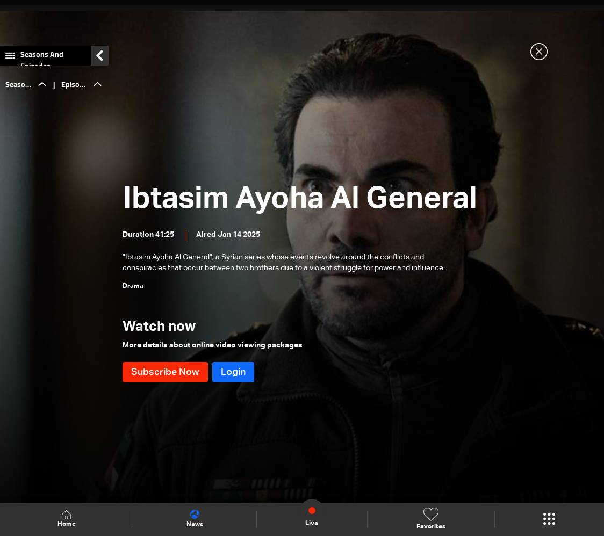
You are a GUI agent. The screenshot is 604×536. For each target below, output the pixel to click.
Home (66, 519)
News (194, 519)
